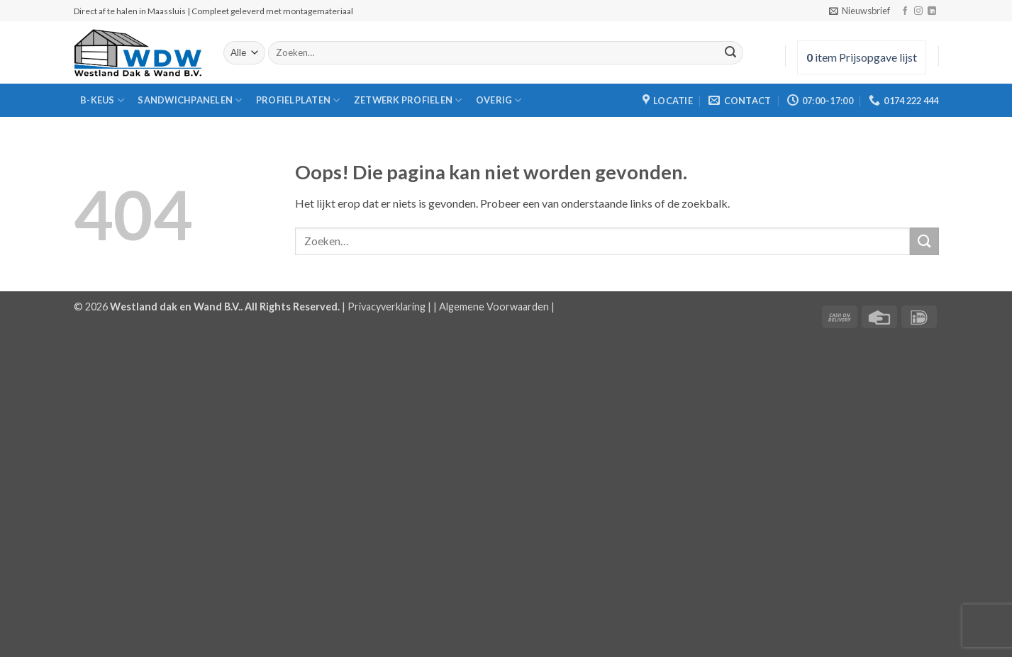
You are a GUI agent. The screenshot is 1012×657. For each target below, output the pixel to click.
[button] (859, 10)
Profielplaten (298, 100)
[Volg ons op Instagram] (918, 11)
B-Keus (102, 100)
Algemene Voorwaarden (494, 307)
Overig (499, 100)
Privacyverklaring (386, 307)
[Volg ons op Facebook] (905, 11)
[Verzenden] (730, 53)
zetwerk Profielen (408, 100)
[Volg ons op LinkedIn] (932, 11)
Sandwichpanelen (190, 100)
